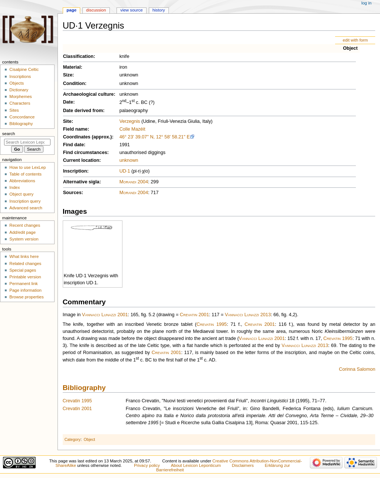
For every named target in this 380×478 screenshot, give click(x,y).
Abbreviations (22, 181)
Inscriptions (20, 76)
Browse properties (26, 297)
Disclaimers (243, 465)
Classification (78, 56)
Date (68, 102)
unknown (128, 160)
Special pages (22, 270)
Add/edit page (22, 232)
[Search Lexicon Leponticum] (27, 142)
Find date (73, 144)
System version (23, 239)
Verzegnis (129, 121)
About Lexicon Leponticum (196, 465)
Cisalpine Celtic (24, 69)
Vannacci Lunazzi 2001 (105, 314)
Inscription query (24, 201)
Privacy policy (147, 465)
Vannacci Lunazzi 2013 (248, 314)
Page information (25, 290)
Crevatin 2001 (194, 314)
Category (73, 439)
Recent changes (24, 225)
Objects (16, 83)
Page (71, 10)
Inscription (75, 171)
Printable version (25, 277)
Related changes (25, 263)
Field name (75, 129)
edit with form (355, 40)
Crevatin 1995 (212, 324)
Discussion (96, 10)
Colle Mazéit (132, 129)
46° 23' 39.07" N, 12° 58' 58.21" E (154, 137)
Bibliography (84, 388)
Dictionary (18, 90)
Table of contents (25, 174)
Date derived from (83, 110)
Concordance (22, 117)
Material (72, 67)
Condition (74, 83)
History (159, 10)
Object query (21, 194)
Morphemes (20, 96)
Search (8, 133)
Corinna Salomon (357, 369)
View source (131, 10)
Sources (72, 192)
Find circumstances (85, 152)
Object (350, 48)
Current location (81, 160)
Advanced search (25, 208)
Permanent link (23, 283)
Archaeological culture (88, 94)
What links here (24, 256)
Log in (366, 3)
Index (14, 187)
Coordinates (77, 137)
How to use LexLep (27, 167)
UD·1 (124, 171)
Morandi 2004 (133, 181)
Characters (19, 103)
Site (67, 121)
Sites (14, 110)
